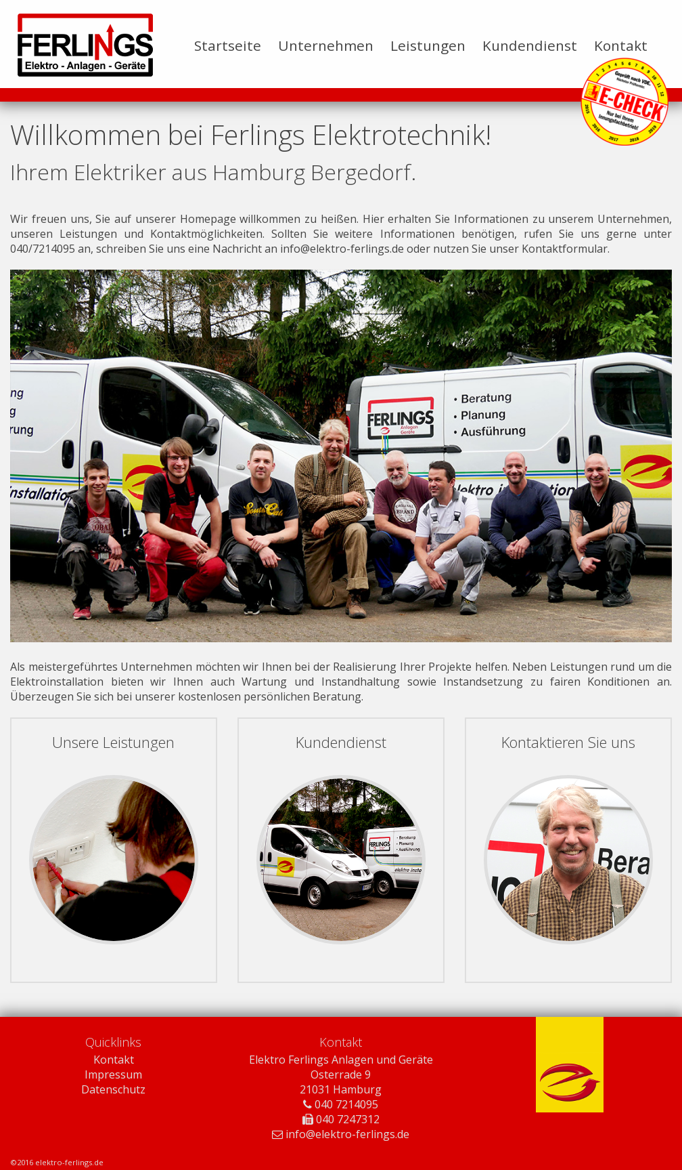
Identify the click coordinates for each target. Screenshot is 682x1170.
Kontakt (620, 45)
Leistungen (427, 45)
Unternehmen (325, 45)
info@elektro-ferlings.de (342, 248)
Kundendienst (529, 45)
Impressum (113, 1074)
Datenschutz (113, 1089)
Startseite (227, 45)
